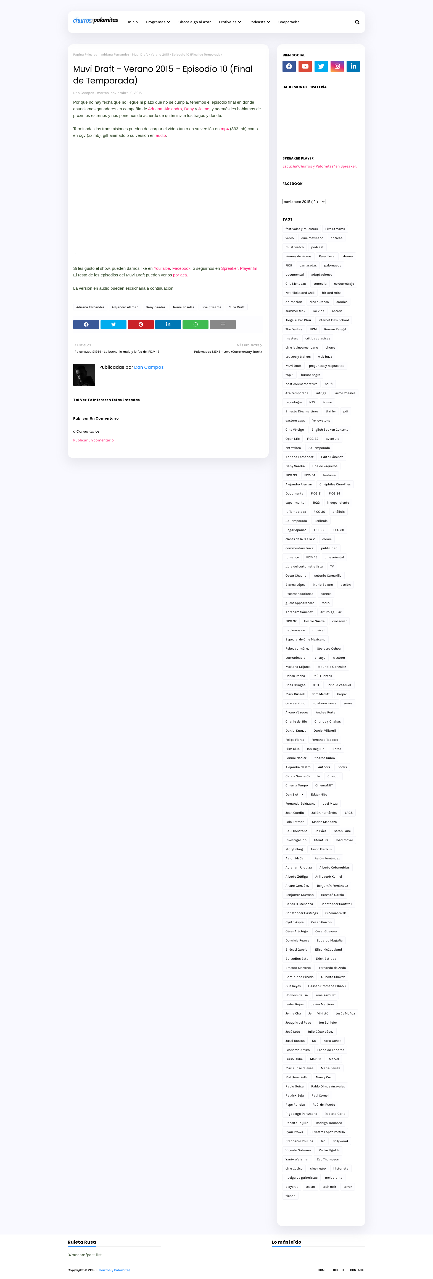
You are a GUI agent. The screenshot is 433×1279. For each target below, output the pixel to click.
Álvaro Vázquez (297, 712)
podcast (317, 247)
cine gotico (294, 1168)
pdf (345, 411)
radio (326, 603)
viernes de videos (298, 256)
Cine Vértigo (295, 429)
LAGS (349, 813)
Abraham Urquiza (299, 867)
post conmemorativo (302, 384)
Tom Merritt (321, 694)
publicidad (329, 548)
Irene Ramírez (325, 995)
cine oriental (334, 557)
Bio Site (339, 1270)
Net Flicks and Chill (300, 293)
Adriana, (155, 108)
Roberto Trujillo (297, 1123)
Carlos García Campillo (303, 776)
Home (322, 1270)
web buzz (325, 357)
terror (348, 1187)
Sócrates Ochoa (329, 648)
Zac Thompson (328, 1159)
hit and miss (331, 293)
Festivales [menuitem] (227, 22)
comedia (320, 284)
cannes (326, 594)
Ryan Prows (294, 1132)
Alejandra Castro (298, 767)
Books (342, 767)
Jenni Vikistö (318, 1013)
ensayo (320, 658)
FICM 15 (311, 557)
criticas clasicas (317, 338)
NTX (312, 402)
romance (292, 557)
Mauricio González (332, 667)
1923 (316, 502)
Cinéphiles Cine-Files (335, 484)
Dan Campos (83, 93)
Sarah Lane (342, 831)
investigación (296, 840)
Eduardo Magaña (330, 940)
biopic (342, 694)
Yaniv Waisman (297, 1159)
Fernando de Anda (332, 968)
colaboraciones (324, 703)
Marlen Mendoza (324, 822)
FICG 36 (319, 512)
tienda (290, 1196)
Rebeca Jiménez (298, 648)
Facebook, (182, 268)
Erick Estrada (326, 959)
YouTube (162, 268)
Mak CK (315, 1059)
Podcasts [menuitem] (257, 22)
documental (295, 274)
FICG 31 (316, 493)
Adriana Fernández (115, 54)
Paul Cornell (320, 1095)
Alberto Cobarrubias (335, 867)
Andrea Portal (326, 712)
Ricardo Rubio (324, 758)
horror (327, 402)
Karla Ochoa (332, 1041)
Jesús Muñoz (345, 1013)
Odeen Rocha (295, 676)
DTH (316, 685)
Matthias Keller (297, 1077)
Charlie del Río (296, 721)
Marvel (334, 1059)
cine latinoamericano (302, 347)
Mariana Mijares (298, 667)
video (290, 238)
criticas (336, 238)
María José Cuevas (299, 1068)
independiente (338, 502)
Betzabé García (332, 895)
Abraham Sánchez (299, 612)
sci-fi (329, 384)
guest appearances (300, 603)
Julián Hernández (324, 813)
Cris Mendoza (296, 284)
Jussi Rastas (295, 1041)
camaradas (308, 265)
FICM (313, 329)
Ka (314, 1041)
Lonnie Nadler (296, 758)
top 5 (290, 375)
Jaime (203, 108)
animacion (294, 302)
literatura (321, 840)
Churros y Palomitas (114, 1270)
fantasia (329, 475)
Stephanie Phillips (299, 1141)
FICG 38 (319, 530)
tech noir (329, 1187)
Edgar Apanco (296, 530)
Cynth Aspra (295, 922)
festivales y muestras (302, 229)
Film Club (293, 749)
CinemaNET (324, 785)
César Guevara (326, 931)
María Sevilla (330, 1068)
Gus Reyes (293, 986)
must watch (295, 247)
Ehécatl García (297, 949)
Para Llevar (327, 256)
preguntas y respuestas (326, 366)
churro (330, 347)
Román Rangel (335, 329)
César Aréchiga (297, 931)
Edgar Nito (319, 794)
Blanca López (295, 585)
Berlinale (321, 521)
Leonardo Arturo (298, 1050)
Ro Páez (320, 831)
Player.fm (249, 268)
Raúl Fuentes (322, 676)
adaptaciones (321, 274)
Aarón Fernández (327, 858)
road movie (344, 840)
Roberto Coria (335, 1114)
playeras (292, 1187)
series (348, 703)
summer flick (295, 311)
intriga (321, 393)
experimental (295, 502)
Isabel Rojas (295, 1004)
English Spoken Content (329, 429)
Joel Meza (330, 803)
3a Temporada (319, 448)
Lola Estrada (295, 822)
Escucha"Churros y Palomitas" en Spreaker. (319, 166)
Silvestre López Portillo (327, 1132)
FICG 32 (312, 439)
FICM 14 (309, 475)
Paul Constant (296, 831)
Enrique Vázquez (339, 685)
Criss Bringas (295, 685)
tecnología (294, 402)
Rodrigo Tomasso (329, 1123)
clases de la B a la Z (300, 539)
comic (327, 539)
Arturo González (298, 886)
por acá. (180, 275)
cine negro (318, 1168)
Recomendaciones (299, 594)
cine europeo (319, 302)
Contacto (357, 1270)
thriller (331, 411)
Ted (323, 1141)
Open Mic (293, 439)
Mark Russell (295, 694)
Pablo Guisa (295, 1086)
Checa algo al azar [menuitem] (194, 22)
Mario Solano (323, 585)
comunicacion (296, 658)
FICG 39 (338, 530)
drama (348, 256)
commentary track (300, 548)
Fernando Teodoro (324, 740)
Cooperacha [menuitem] (289, 22)
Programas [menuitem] (155, 22)
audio (161, 135)
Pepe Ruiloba (295, 1105)
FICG (289, 265)
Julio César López (321, 1032)
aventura (332, 439)
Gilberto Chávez (333, 977)
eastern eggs (295, 420)
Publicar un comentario (93, 440)
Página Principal (85, 54)
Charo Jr (334, 776)
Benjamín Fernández (332, 886)
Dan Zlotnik (294, 794)
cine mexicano (312, 238)
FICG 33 (291, 475)
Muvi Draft (237, 307)
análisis (338, 512)
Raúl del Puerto (324, 1105)
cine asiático (295, 703)
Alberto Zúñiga (297, 876)
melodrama (333, 1177)
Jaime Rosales (183, 307)
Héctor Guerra (314, 621)
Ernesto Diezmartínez (302, 411)
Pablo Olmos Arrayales (328, 1086)
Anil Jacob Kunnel (328, 876)
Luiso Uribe (294, 1059)
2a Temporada (296, 521)
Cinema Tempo (297, 785)
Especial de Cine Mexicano (306, 639)
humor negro (310, 375)
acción (345, 585)
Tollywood (340, 1141)
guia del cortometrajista (304, 566)
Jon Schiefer (328, 1022)
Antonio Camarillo (328, 575)
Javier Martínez (322, 1004)
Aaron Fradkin (321, 849)
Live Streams (211, 307)
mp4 (225, 128)
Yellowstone (321, 420)
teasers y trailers (298, 357)
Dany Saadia (155, 307)
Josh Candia (295, 813)
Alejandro (173, 108)
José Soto (293, 1032)
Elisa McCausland (328, 949)
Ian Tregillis (315, 749)
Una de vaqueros (324, 466)
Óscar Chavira (296, 575)
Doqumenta (294, 493)
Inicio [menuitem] (133, 22)
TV (332, 566)
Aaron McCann (296, 858)
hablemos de (295, 630)
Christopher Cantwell (336, 904)
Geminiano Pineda (300, 977)
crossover (339, 621)
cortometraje (344, 284)
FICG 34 (334, 493)
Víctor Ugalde (329, 1150)
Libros (336, 749)
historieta (340, 1168)
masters (292, 338)
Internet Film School (333, 320)
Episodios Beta (297, 959)
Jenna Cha (293, 1013)
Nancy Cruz (324, 1077)
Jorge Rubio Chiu (298, 320)
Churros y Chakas (328, 721)
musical (318, 630)
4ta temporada (297, 393)
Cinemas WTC (335, 913)
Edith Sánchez (332, 457)
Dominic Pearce (297, 940)
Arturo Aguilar (330, 612)
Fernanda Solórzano (301, 803)
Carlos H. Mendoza (299, 904)
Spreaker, (230, 268)
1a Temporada (296, 512)
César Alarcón (321, 922)
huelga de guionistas (302, 1177)
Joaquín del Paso (298, 1022)
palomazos (332, 265)
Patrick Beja (295, 1095)
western (339, 658)
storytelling (294, 849)
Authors (324, 767)
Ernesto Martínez (298, 968)
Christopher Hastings (302, 913)
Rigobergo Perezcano (301, 1114)
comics (341, 302)
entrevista (293, 448)
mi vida (318, 311)
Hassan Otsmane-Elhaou (327, 986)
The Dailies (294, 329)
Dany (189, 108)
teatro (310, 1187)
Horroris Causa (297, 995)
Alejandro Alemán (125, 307)
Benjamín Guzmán (300, 895)
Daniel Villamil (325, 731)
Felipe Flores (295, 740)
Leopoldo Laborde (330, 1050)
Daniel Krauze (296, 731)
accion (337, 311)
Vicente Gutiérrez (298, 1150)
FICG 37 (291, 621)
